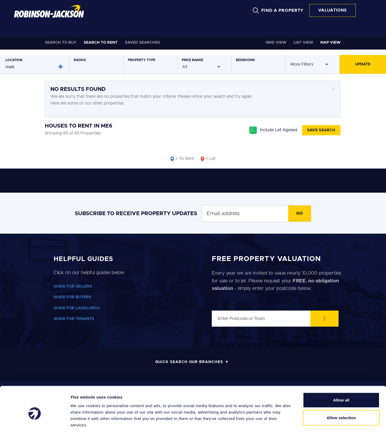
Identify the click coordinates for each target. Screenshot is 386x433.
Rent (101, 42)
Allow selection (341, 393)
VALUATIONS (332, 10)
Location (13, 60)
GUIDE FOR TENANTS (74, 319)
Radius (80, 60)
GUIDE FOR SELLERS (73, 286)
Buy (60, 42)
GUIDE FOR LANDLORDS (77, 308)
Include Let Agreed (278, 130)
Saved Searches (142, 42)
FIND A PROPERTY (282, 10)
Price (192, 60)
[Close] (333, 89)
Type (141, 60)
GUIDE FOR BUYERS (72, 297)
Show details (281, 422)
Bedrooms (245, 60)
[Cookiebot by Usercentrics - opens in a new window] (34, 423)
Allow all (341, 376)
